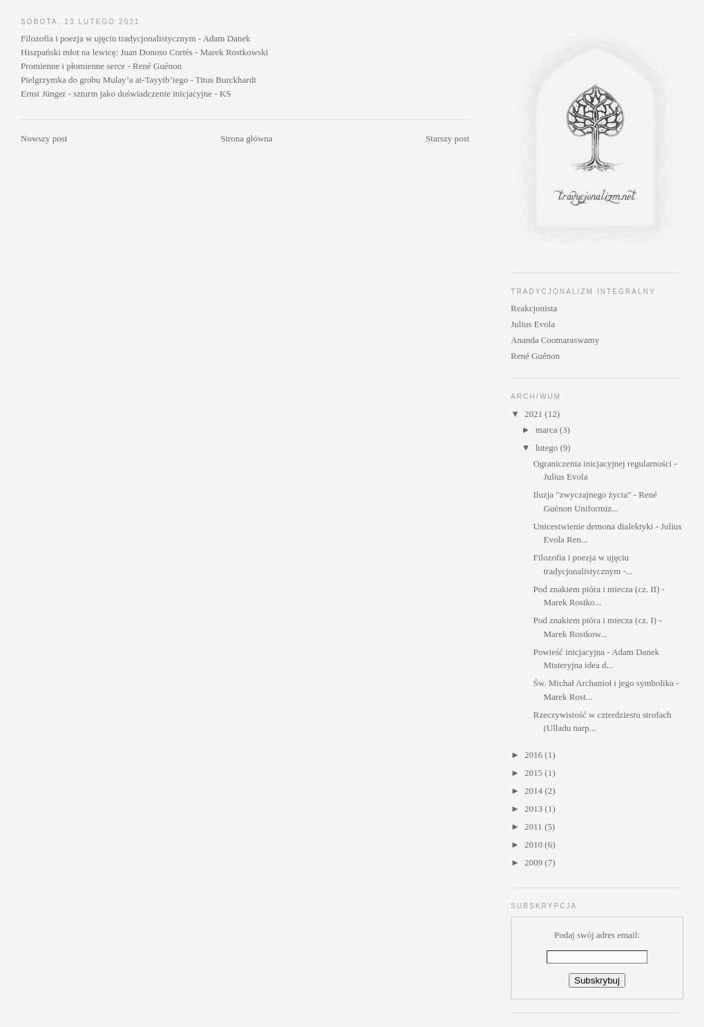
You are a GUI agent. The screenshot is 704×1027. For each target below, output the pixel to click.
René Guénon (535, 356)
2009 (535, 862)
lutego (548, 447)
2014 (535, 790)
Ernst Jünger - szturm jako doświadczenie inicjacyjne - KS (126, 93)
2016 (535, 755)
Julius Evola (533, 324)
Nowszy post (44, 138)
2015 (535, 772)
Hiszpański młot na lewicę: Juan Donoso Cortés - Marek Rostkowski (144, 52)
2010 (535, 844)
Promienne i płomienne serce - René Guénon (101, 66)
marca (548, 429)
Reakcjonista (534, 308)
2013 (535, 808)
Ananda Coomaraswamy (555, 340)
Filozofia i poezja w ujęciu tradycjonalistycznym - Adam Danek (136, 38)
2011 (535, 826)
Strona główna (246, 138)
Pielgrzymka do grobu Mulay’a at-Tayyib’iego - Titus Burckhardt (138, 80)
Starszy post (447, 138)
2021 (535, 414)
